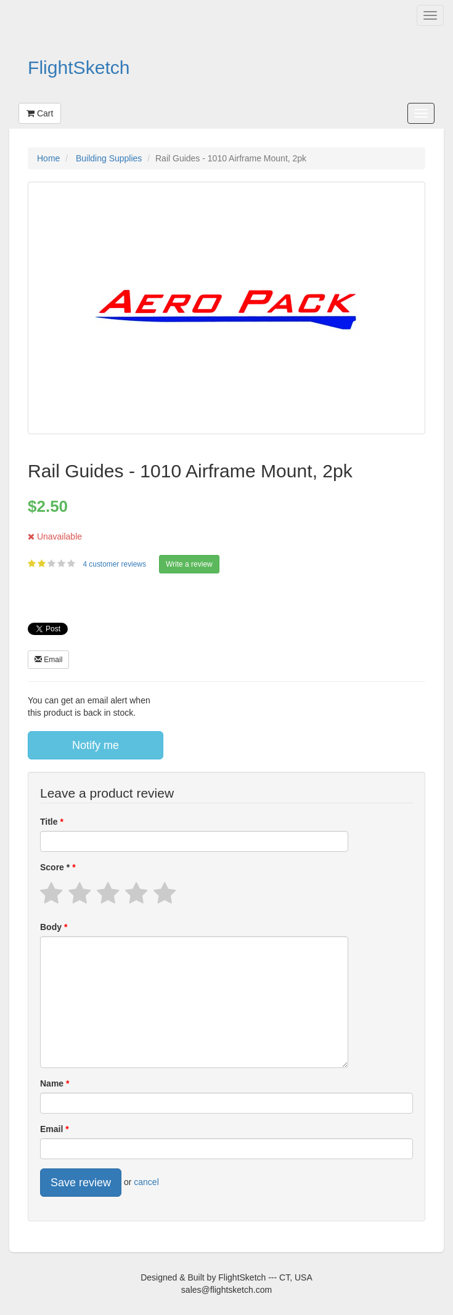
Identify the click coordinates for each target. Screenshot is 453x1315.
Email (48, 659)
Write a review (189, 564)
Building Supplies (109, 158)
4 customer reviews (115, 564)
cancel (146, 1182)
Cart (40, 113)
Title (50, 822)
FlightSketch (79, 67)
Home (48, 158)
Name (53, 1083)
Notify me (95, 745)
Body (52, 927)
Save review (81, 1182)
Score (56, 867)
